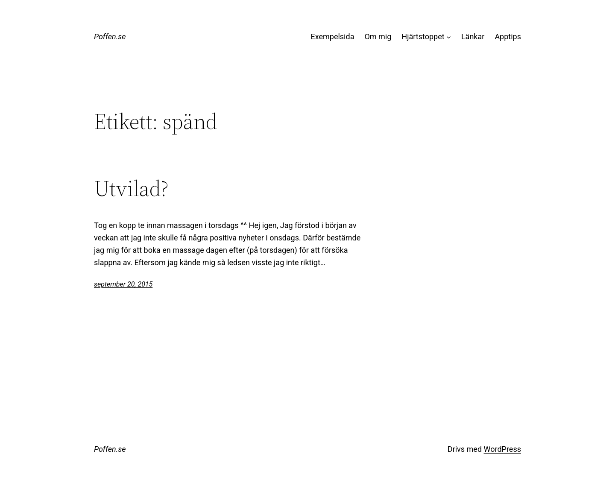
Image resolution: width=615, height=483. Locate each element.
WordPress (502, 449)
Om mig (377, 36)
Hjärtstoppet (422, 36)
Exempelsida (332, 36)
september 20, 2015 (123, 284)
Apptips (508, 36)
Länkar (472, 36)
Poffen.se (110, 36)
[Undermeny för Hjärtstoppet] (448, 37)
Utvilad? (131, 188)
